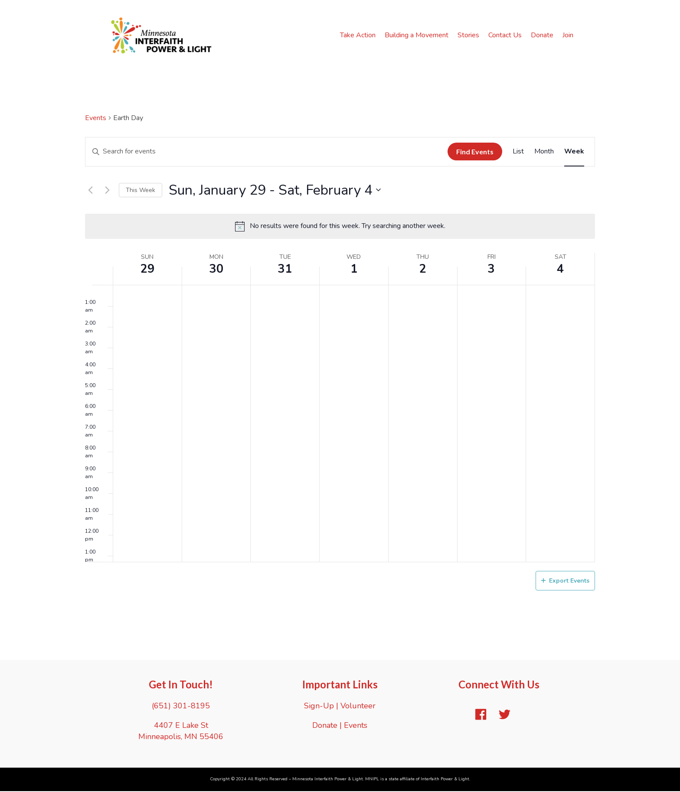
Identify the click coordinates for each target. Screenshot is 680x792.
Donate (543, 35)
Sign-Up (319, 706)
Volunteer (358, 706)
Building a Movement (417, 35)
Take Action (358, 35)
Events (95, 118)
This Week (140, 190)
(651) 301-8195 (181, 706)
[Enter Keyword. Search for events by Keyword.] (266, 152)
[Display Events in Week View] (574, 152)
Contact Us (506, 35)
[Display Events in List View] (518, 152)
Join (568, 35)
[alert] (340, 227)
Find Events (475, 152)
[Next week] (107, 191)
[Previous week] (90, 191)
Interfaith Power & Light (445, 780)
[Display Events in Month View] (544, 152)
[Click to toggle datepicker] (275, 190)
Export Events (565, 581)
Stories (469, 35)
